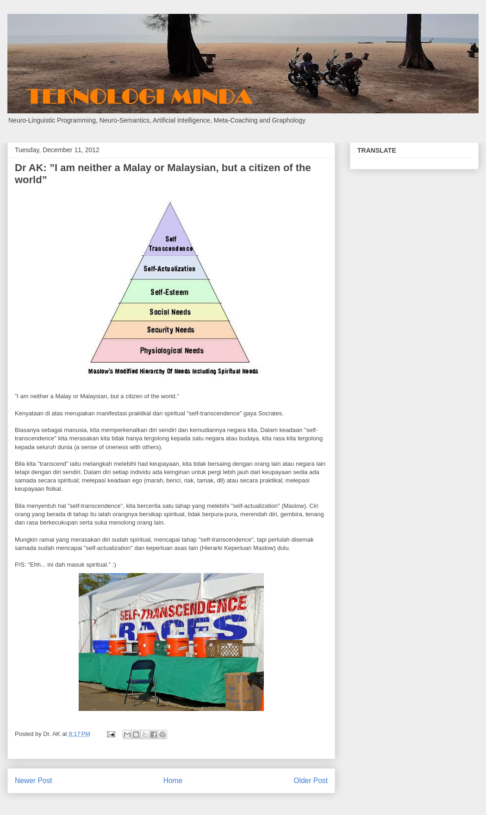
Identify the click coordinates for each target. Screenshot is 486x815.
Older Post (310, 780)
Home (173, 780)
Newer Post (33, 780)
